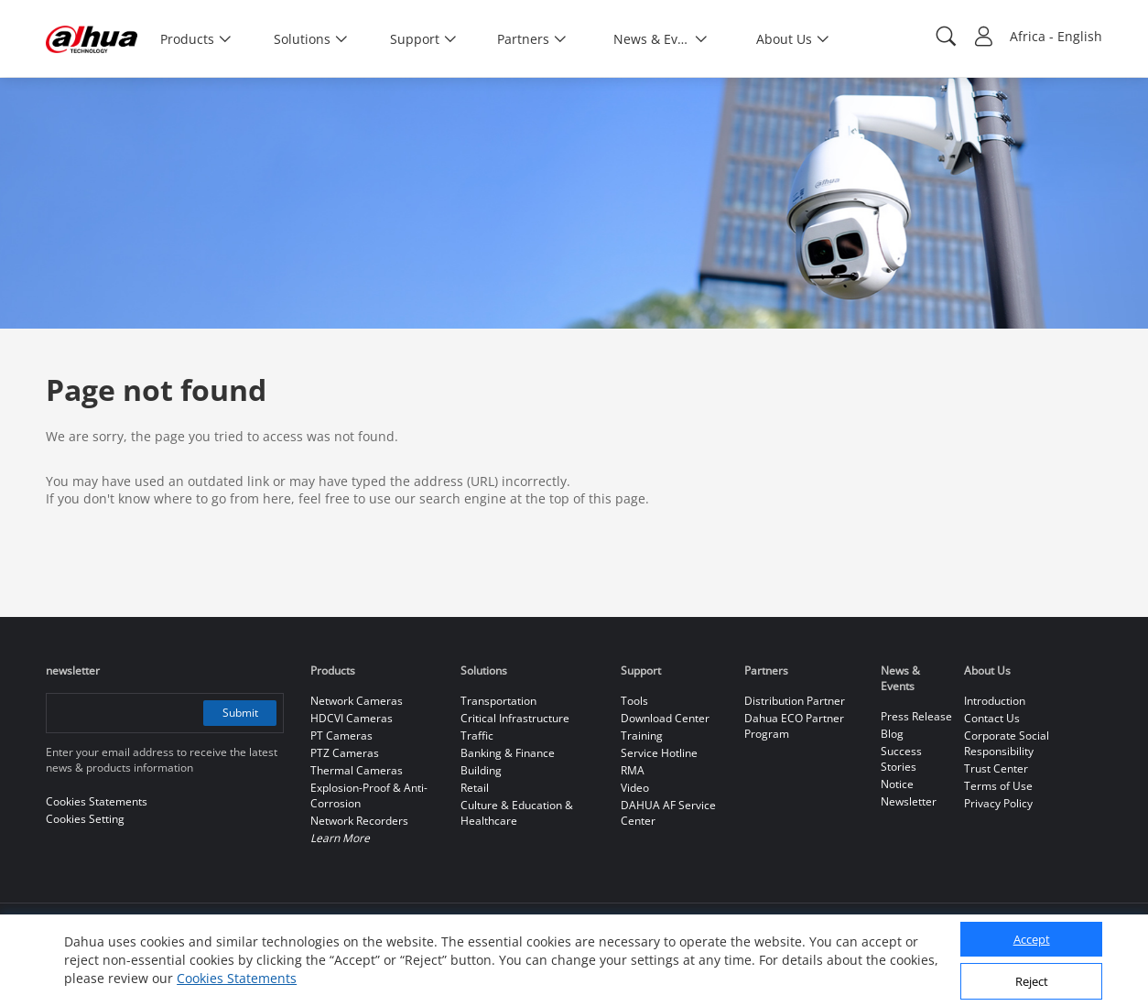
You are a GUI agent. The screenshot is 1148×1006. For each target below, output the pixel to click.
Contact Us (992, 718)
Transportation (498, 701)
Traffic (476, 735)
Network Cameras (356, 701)
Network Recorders (359, 820)
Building (481, 770)
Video (635, 787)
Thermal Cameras (356, 770)
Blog (892, 733)
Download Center (665, 718)
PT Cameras (341, 735)
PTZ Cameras (344, 753)
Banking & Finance (507, 753)
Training (642, 735)
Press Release (916, 716)
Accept (1031, 939)
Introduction (994, 701)
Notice (897, 784)
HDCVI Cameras (351, 718)
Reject (1031, 981)
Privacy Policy (998, 803)
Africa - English (1056, 36)
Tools (634, 701)
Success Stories (901, 758)
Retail (474, 787)
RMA (632, 770)
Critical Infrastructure (514, 718)
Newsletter (909, 801)
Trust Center (996, 768)
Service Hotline (659, 753)
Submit (240, 712)
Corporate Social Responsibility (1006, 743)
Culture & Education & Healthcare (516, 812)
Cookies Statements (237, 978)
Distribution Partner (794, 701)
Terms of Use (998, 786)
